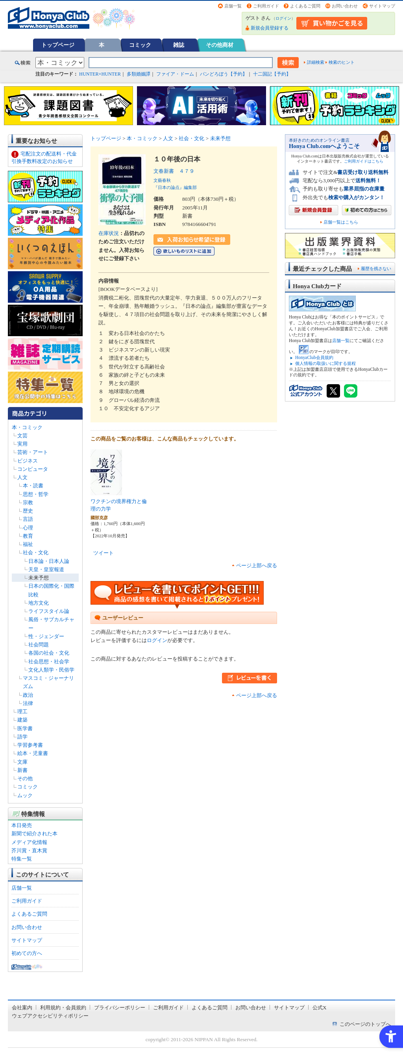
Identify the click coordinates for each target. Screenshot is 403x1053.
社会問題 (38, 645)
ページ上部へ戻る (256, 565)
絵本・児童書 (32, 753)
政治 (28, 695)
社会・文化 (35, 552)
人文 (22, 477)
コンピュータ (32, 469)
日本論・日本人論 (48, 561)
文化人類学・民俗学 (51, 670)
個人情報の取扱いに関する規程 (325, 363)
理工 (22, 711)
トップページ (57, 45)
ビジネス (27, 461)
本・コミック (27, 427)
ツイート (103, 553)
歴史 (28, 511)
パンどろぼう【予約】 (223, 74)
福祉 (28, 544)
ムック (25, 795)
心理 (28, 528)
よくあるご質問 (305, 6)
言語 (28, 519)
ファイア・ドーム (175, 74)
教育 (28, 536)
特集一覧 (21, 859)
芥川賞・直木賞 (29, 850)
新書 (22, 770)
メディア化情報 (29, 842)
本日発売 (21, 825)
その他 (25, 778)
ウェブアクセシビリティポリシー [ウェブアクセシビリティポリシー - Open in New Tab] (50, 1016)
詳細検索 (315, 62)
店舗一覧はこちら (341, 222)
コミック (140, 45)
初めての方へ (26, 953)
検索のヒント (342, 62)
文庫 (22, 762)
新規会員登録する (269, 28)
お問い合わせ (345, 6)
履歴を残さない (376, 268)
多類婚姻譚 (138, 74)
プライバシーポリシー (119, 1007)
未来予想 (38, 578)
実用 (22, 444)
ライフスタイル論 (48, 611)
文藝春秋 (162, 180)
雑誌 (178, 45)
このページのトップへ (365, 1024)
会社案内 (22, 1007)
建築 (22, 720)
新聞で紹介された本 (34, 833)
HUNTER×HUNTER (100, 74)
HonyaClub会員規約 (314, 357)
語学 (22, 737)
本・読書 (33, 486)
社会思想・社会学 (48, 661)
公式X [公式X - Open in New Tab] (319, 1007)
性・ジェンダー (46, 636)
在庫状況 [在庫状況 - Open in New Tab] (108, 233)
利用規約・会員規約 (63, 1007)
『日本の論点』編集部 (175, 187)
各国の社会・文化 (48, 653)
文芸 (22, 436)
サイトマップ (382, 6)
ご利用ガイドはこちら (363, 161)
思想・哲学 (35, 494)
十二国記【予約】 (272, 74)
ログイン (283, 18)
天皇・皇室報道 (46, 569)
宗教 (28, 502)
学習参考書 (30, 745)
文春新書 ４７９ (173, 171)
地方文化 (38, 603)
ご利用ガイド (266, 6)
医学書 (25, 728)
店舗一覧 (233, 6)
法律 (28, 703)
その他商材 (219, 45)
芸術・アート (32, 452)
